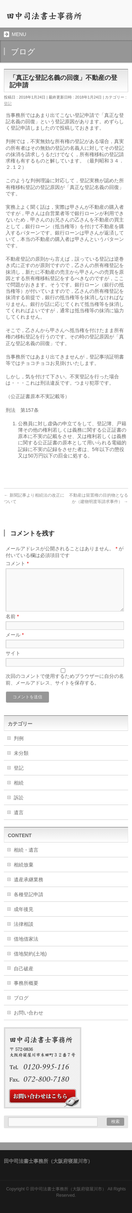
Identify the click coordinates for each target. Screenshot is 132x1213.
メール (15, 635)
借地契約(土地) (30, 954)
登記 (8, 103)
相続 (19, 783)
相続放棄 (23, 865)
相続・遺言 (26, 850)
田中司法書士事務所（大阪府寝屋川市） (68, 1189)
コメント (17, 563)
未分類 (21, 753)
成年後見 (23, 909)
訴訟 (19, 797)
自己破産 (23, 968)
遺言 (19, 812)
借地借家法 (26, 939)
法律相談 (23, 924)
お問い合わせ (28, 1013)
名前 (12, 616)
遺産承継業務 (28, 879)
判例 (19, 738)
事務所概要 (26, 983)
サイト (13, 653)
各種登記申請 (28, 894)
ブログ (21, 998)
